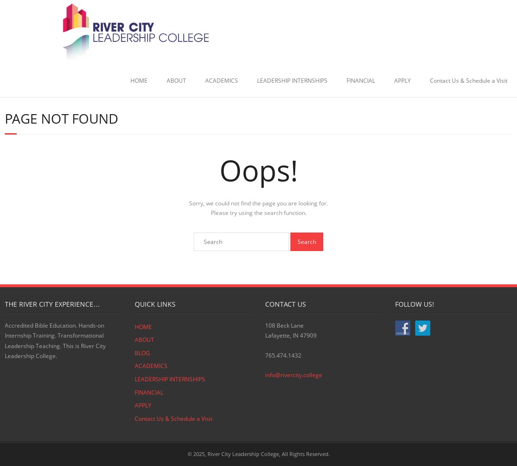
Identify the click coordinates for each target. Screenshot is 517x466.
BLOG (142, 353)
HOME (139, 81)
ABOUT (176, 81)
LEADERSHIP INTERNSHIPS (292, 81)
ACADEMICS (221, 81)
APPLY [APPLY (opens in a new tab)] (402, 81)
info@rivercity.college (293, 375)
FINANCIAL (361, 81)
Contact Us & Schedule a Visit (468, 81)
